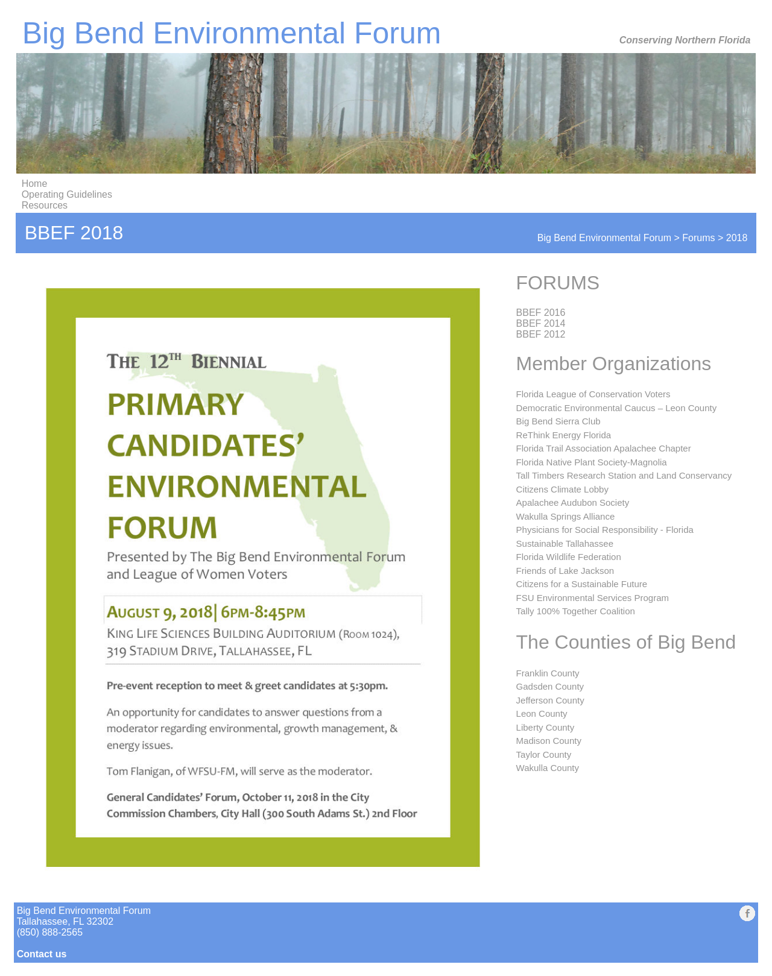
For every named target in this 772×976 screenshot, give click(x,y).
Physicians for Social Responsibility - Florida (605, 529)
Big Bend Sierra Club (558, 421)
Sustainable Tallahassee (565, 543)
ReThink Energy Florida (564, 435)
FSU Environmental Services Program (592, 598)
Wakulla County (548, 768)
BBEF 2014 (541, 323)
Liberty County (545, 727)
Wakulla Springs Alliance (565, 516)
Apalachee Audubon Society (573, 502)
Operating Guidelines (67, 194)
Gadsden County (550, 686)
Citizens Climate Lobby (562, 489)
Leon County (542, 713)
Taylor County (544, 754)
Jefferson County (550, 700)
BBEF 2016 (541, 312)
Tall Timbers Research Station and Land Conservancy (624, 475)
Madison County (548, 740)
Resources (45, 205)
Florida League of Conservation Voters (593, 394)
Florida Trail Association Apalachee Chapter (603, 448)
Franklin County (548, 673)
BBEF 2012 (541, 334)
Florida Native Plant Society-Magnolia (591, 462)
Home (35, 183)
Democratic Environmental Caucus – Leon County (616, 408)
